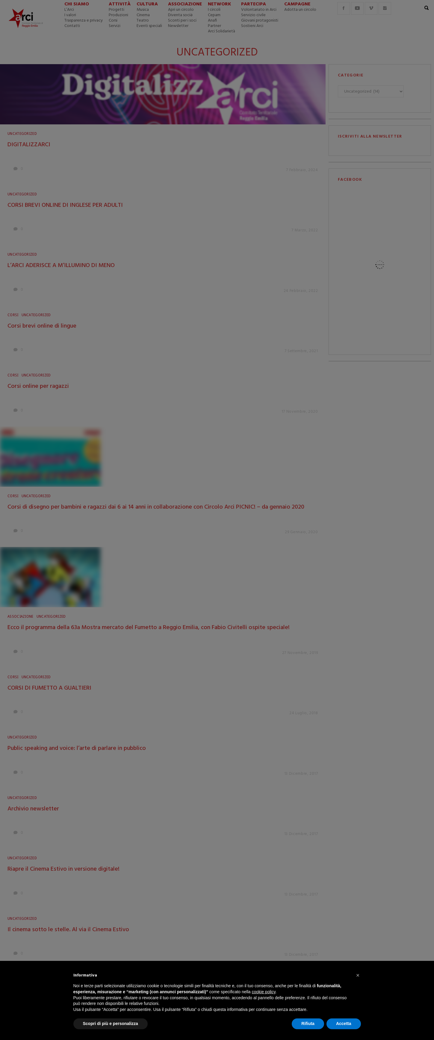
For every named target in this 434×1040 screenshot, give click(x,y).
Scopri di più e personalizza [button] (110, 1023)
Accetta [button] (343, 1023)
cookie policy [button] (263, 991)
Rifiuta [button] (307, 1023)
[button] (358, 975)
